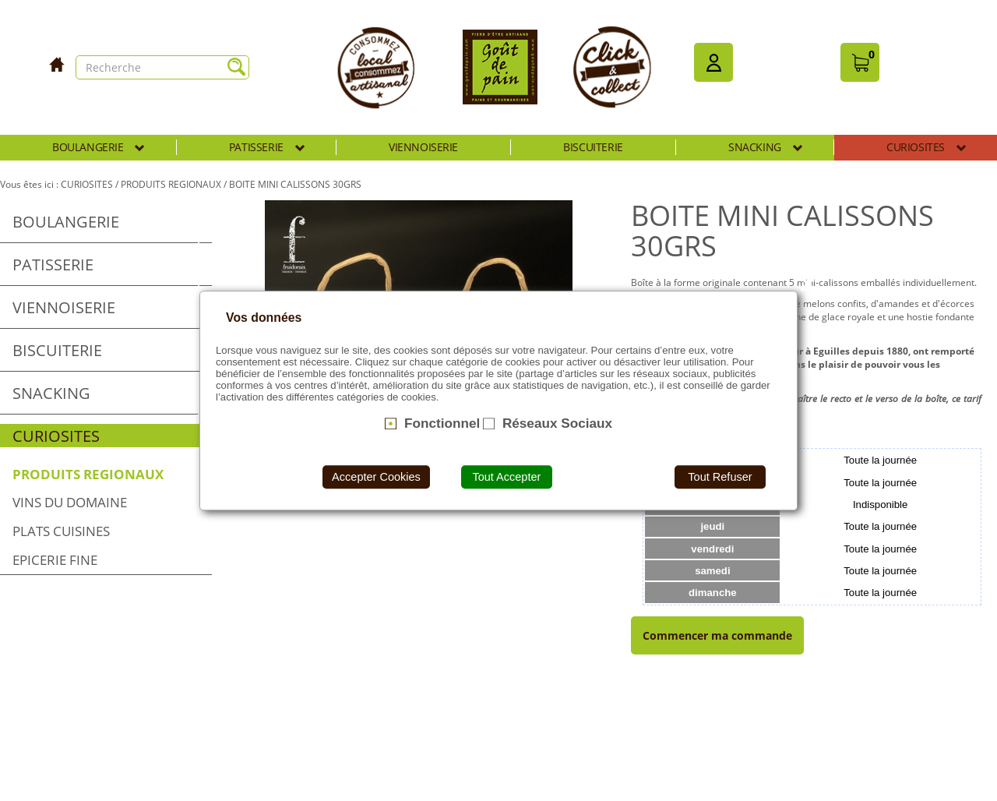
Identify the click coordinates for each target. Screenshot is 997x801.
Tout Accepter (506, 477)
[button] (713, 62)
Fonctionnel (442, 423)
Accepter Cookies (376, 477)
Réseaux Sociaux (557, 423)
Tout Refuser (720, 477)
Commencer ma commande (717, 635)
